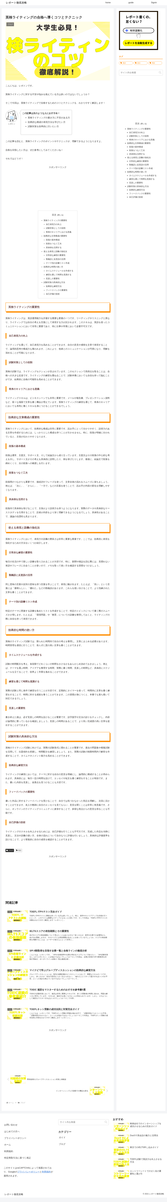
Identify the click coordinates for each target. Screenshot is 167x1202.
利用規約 (8, 1156)
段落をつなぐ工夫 (54, 244)
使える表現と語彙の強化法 (55, 252)
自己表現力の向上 (54, 224)
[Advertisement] (57, 187)
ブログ (9, 853)
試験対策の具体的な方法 (54, 284)
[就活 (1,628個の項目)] (140, 63)
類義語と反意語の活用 (55, 260)
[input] (141, 73)
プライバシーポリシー (15, 1142)
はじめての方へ (12, 1136)
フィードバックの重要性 (56, 292)
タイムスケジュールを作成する (59, 272)
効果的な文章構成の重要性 (55, 236)
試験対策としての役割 (55, 228)
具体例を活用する (54, 248)
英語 (18, 853)
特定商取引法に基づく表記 (17, 1162)
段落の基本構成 (53, 240)
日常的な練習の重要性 (55, 256)
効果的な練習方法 (54, 288)
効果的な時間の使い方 (53, 268)
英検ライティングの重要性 (55, 220)
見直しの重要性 (53, 280)
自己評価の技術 (53, 296)
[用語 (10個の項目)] (155, 63)
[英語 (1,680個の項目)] (126, 63)
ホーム (7, 1149)
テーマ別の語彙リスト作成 (57, 264)
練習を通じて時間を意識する (58, 276)
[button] (160, 72)
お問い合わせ (10, 1129)
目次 (54, 215)
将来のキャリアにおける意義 (58, 232)
